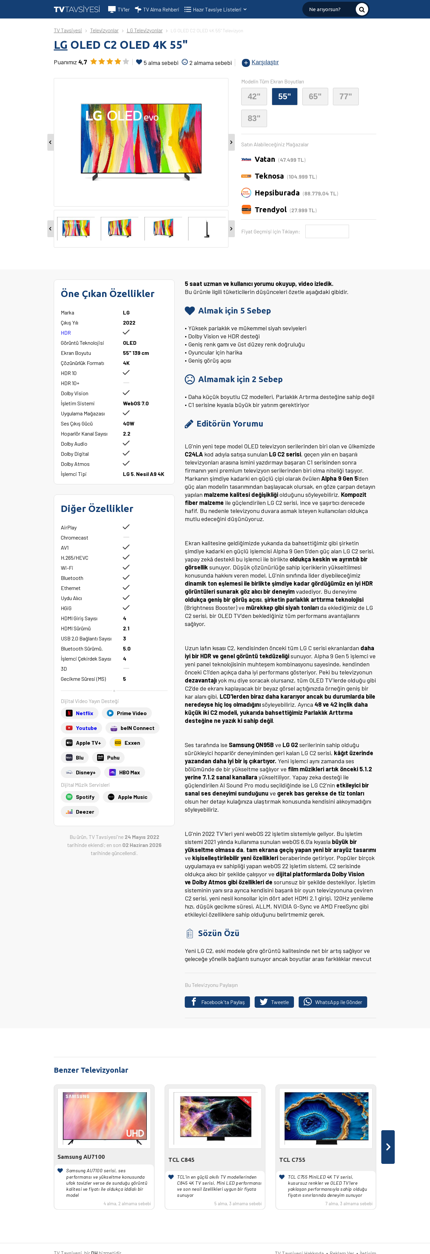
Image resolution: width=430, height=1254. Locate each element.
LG (61, 44)
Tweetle (274, 1002)
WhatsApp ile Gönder (333, 1002)
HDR (66, 332)
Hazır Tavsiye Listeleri (220, 9)
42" (254, 96)
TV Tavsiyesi (68, 30)
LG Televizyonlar (145, 30)
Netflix (84, 713)
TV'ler (119, 9)
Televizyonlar (104, 30)
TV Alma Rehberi (157, 9)
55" (284, 96)
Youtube (86, 728)
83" (254, 118)
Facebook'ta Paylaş (217, 1002)
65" (315, 96)
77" (345, 96)
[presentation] (388, 1147)
